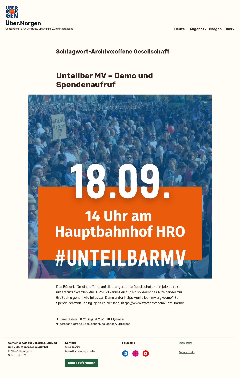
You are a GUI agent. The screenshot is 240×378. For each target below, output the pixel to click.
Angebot (197, 29)
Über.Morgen (23, 23)
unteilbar (124, 324)
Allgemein (117, 319)
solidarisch (109, 324)
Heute (179, 29)
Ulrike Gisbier (68, 319)
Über (228, 29)
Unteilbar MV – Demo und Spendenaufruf (104, 80)
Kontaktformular (81, 363)
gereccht (66, 324)
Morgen (215, 29)
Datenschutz (186, 352)
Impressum (185, 342)
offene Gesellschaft (86, 324)
